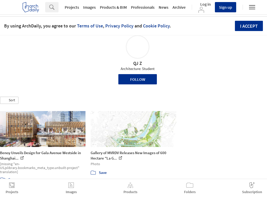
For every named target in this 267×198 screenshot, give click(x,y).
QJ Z (137, 63)
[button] (9, 100)
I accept (249, 26)
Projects (72, 7)
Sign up (225, 7)
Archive (179, 7)
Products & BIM (113, 7)
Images (89, 7)
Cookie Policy (156, 26)
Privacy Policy (119, 26)
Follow (137, 79)
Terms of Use (90, 26)
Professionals (143, 7)
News (163, 7)
